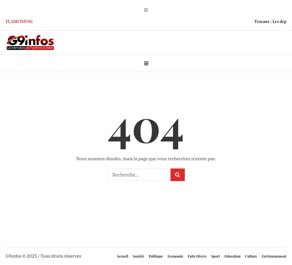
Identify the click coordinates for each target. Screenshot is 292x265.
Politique (156, 256)
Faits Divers (197, 256)
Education (232, 256)
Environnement (274, 256)
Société (138, 256)
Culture (251, 256)
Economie (175, 256)
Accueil (122, 256)
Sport (215, 256)
